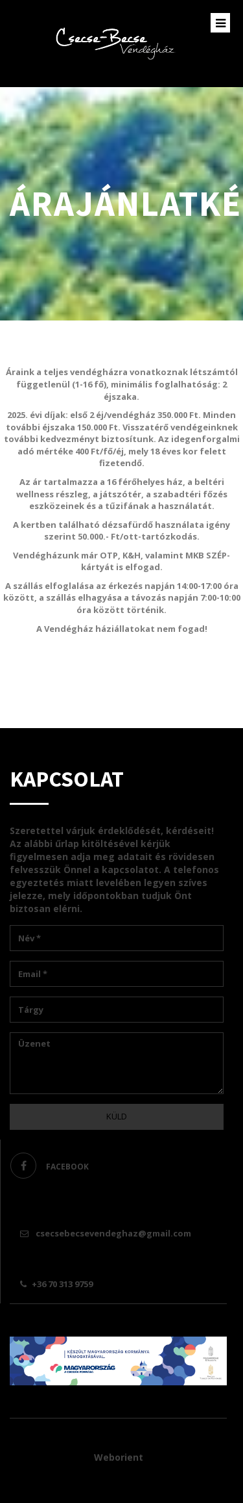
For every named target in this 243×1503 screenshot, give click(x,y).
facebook (49, 1166)
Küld (116, 1116)
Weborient (118, 1457)
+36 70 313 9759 (58, 1284)
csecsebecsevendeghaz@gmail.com (107, 1233)
